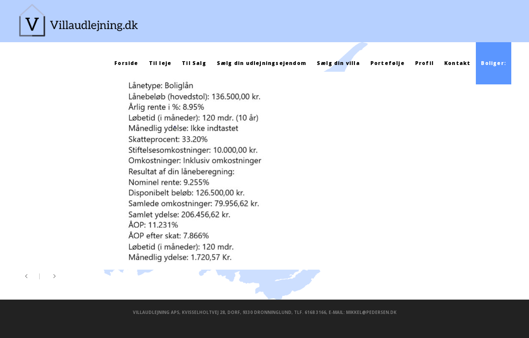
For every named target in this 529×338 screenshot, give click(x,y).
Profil (424, 63)
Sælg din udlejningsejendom (261, 63)
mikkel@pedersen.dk (371, 312)
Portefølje (387, 63)
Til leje (160, 63)
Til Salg (194, 63)
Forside (126, 63)
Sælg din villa (338, 63)
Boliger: (493, 63)
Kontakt (457, 63)
